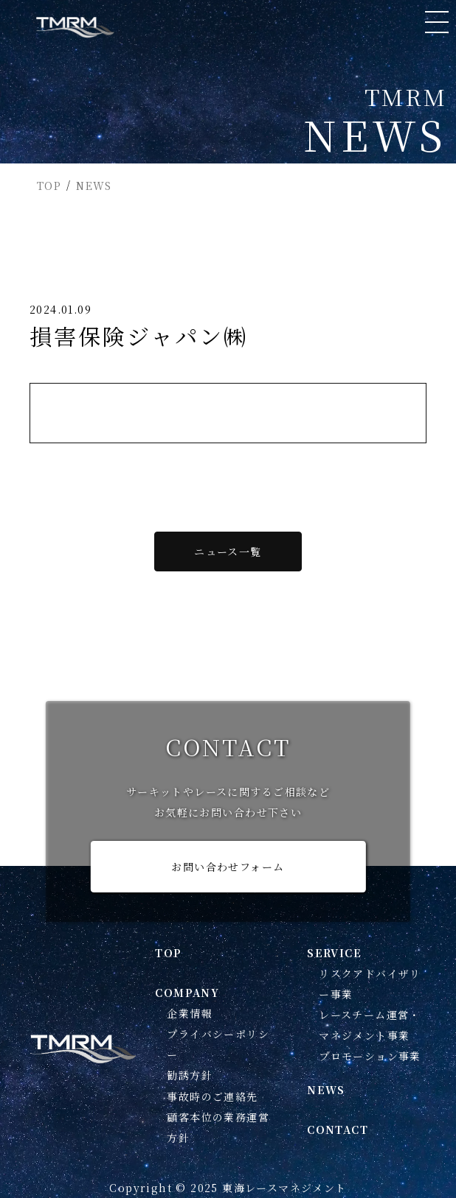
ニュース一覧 (227, 551)
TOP (49, 185)
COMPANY (187, 992)
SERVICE (334, 952)
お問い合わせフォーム (227, 866)
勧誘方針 (190, 1075)
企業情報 (190, 1013)
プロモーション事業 (370, 1056)
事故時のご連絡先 (212, 1096)
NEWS (94, 185)
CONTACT (337, 1129)
